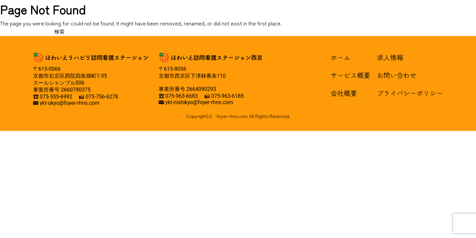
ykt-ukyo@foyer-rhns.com (69, 103)
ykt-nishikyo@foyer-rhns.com (199, 102)
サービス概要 (350, 75)
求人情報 (390, 57)
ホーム (340, 57)
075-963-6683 (181, 96)
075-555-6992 (56, 97)
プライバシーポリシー (410, 93)
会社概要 (344, 93)
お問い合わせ (396, 75)
